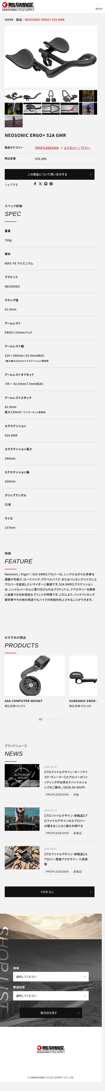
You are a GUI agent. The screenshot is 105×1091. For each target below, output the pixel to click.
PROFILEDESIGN (47, 148)
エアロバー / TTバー (77, 148)
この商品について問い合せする (60, 174)
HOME (9, 20)
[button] (37, 719)
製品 (19, 20)
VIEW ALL (66, 892)
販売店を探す (60, 1013)
